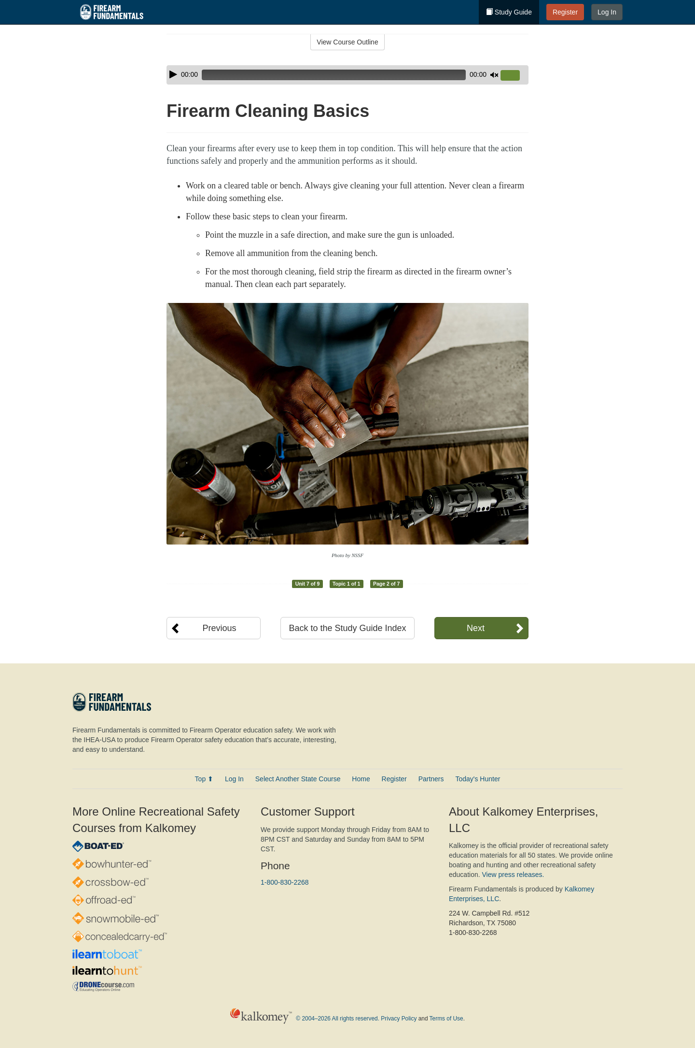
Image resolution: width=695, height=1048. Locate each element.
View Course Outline (347, 42)
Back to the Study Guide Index (347, 628)
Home (361, 779)
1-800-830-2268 (285, 882)
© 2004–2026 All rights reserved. (337, 1019)
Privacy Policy (399, 1019)
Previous (219, 628)
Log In (607, 12)
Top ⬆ (204, 779)
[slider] (334, 75)
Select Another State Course (298, 779)
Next (476, 628)
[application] (347, 75)
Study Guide (509, 12)
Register (565, 12)
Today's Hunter (477, 779)
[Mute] (494, 75)
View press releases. (513, 874)
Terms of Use (446, 1019)
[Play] (173, 74)
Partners (431, 779)
